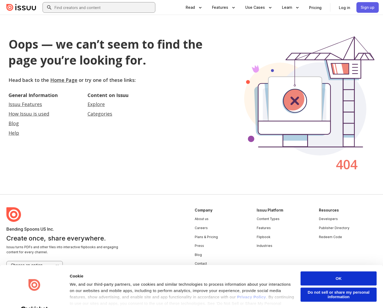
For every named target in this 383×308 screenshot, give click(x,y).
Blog (14, 123)
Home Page (63, 80)
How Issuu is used (29, 114)
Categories (100, 114)
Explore (96, 104)
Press (199, 246)
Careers (201, 228)
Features (264, 228)
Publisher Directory (334, 228)
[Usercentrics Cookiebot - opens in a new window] (34, 298)
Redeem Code (330, 237)
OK (339, 265)
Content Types (268, 219)
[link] (315, 7)
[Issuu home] (21, 7)
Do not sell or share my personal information (339, 281)
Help (14, 133)
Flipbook (263, 237)
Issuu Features (25, 104)
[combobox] (104, 7)
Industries (264, 246)
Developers (328, 219)
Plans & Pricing (206, 237)
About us (202, 219)
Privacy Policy (251, 284)
